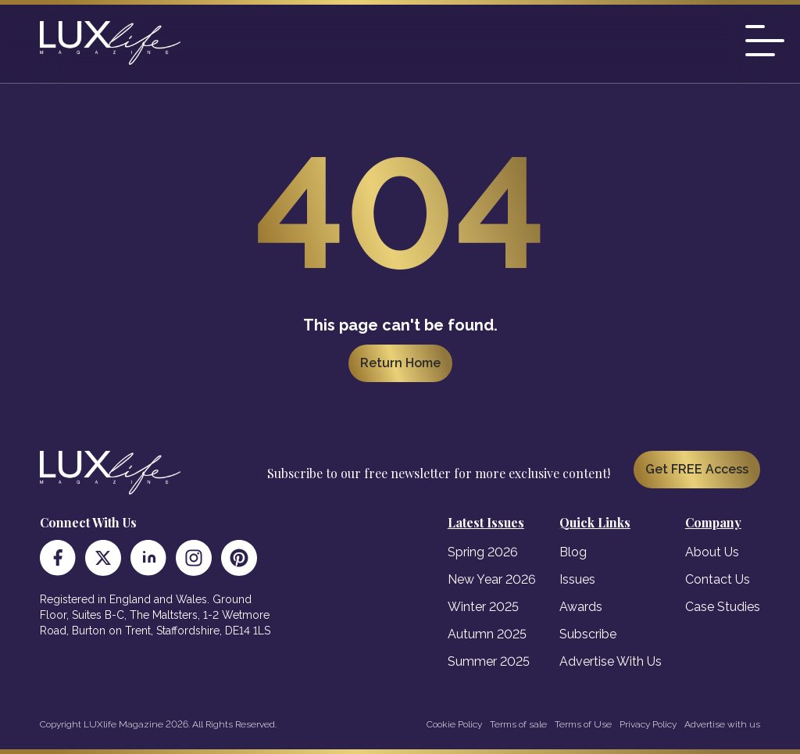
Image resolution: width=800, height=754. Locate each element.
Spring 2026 (483, 552)
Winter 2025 (483, 606)
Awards (580, 606)
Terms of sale (518, 724)
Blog (573, 552)
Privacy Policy (648, 724)
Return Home (400, 363)
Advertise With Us (610, 661)
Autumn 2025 (487, 634)
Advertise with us (722, 724)
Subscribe (587, 634)
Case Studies (722, 606)
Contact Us (717, 579)
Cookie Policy (454, 724)
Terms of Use (583, 724)
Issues (577, 579)
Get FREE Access (696, 469)
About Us (712, 552)
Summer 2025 (489, 661)
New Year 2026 (492, 579)
